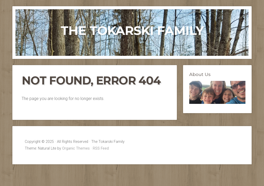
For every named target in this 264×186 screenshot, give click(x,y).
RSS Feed (101, 148)
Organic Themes (76, 148)
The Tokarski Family (132, 30)
